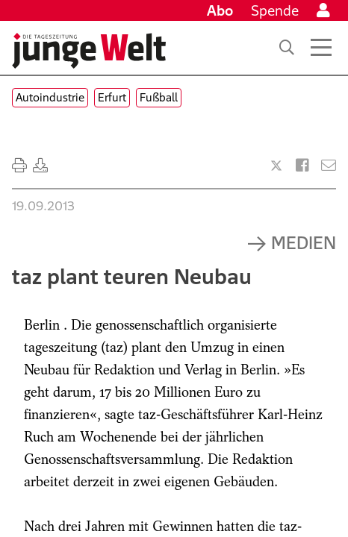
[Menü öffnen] (321, 48)
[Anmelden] (323, 10)
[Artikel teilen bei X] (276, 165)
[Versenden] (328, 166)
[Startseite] (89, 51)
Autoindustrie (50, 97)
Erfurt (112, 97)
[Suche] (286, 47)
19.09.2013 (43, 206)
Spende (275, 10)
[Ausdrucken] (19, 166)
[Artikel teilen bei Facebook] (302, 166)
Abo (220, 10)
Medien (303, 242)
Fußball (159, 97)
